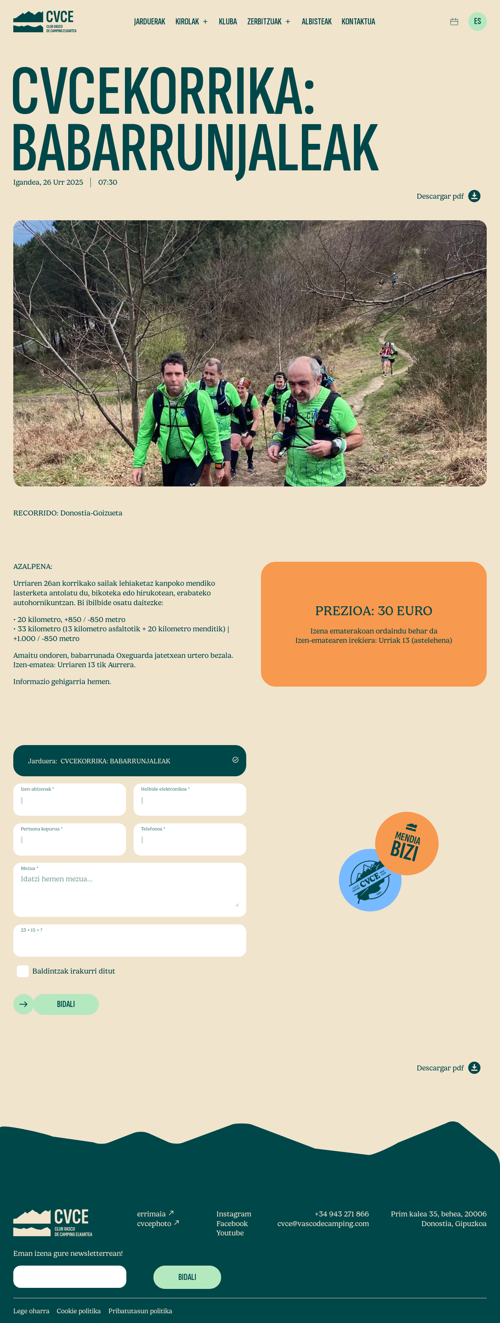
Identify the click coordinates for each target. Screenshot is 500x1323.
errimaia (156, 1214)
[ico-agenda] (454, 21)
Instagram (233, 1214)
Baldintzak (50, 971)
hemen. (99, 681)
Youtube (230, 1233)
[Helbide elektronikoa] (189, 799)
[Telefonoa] (189, 839)
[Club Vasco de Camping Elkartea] (44, 21)
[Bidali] (66, 1004)
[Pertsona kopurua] (69, 839)
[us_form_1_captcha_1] (130, 940)
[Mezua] (130, 890)
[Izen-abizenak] (69, 799)
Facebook (232, 1223)
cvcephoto (158, 1223)
